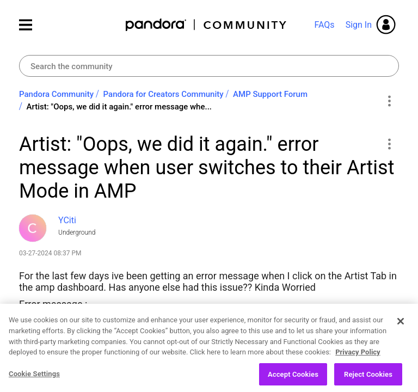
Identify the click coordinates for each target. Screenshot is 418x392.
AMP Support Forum (270, 94)
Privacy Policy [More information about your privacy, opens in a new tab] (357, 362)
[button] (389, 143)
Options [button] (389, 100)
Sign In (359, 25)
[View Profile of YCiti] (67, 220)
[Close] (401, 331)
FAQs (324, 25)
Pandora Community (206, 24)
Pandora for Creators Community (163, 94)
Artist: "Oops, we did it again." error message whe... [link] (119, 107)
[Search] (209, 66)
